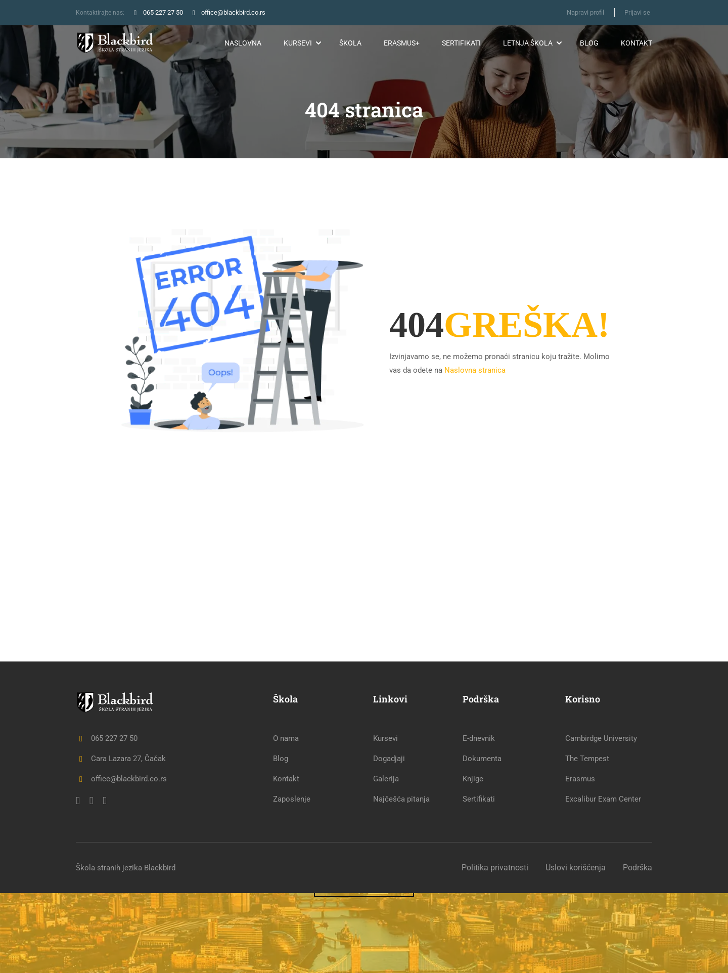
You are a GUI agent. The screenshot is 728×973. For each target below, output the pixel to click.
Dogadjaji (389, 838)
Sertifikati (461, 43)
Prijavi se (637, 12)
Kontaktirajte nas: (101, 12)
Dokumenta (482, 838)
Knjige (473, 858)
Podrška (637, 947)
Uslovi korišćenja (575, 947)
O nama (286, 818)
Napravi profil (585, 12)
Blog (589, 43)
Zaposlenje (291, 878)
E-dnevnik (479, 818)
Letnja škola (528, 43)
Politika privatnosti (495, 947)
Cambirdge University (601, 818)
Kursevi (298, 43)
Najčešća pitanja (401, 878)
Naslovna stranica (475, 369)
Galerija (386, 858)
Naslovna (242, 43)
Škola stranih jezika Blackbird (125, 947)
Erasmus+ (402, 43)
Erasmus (580, 858)
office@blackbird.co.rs (121, 858)
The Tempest (587, 838)
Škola (350, 43)
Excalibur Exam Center (603, 878)
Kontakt (636, 43)
